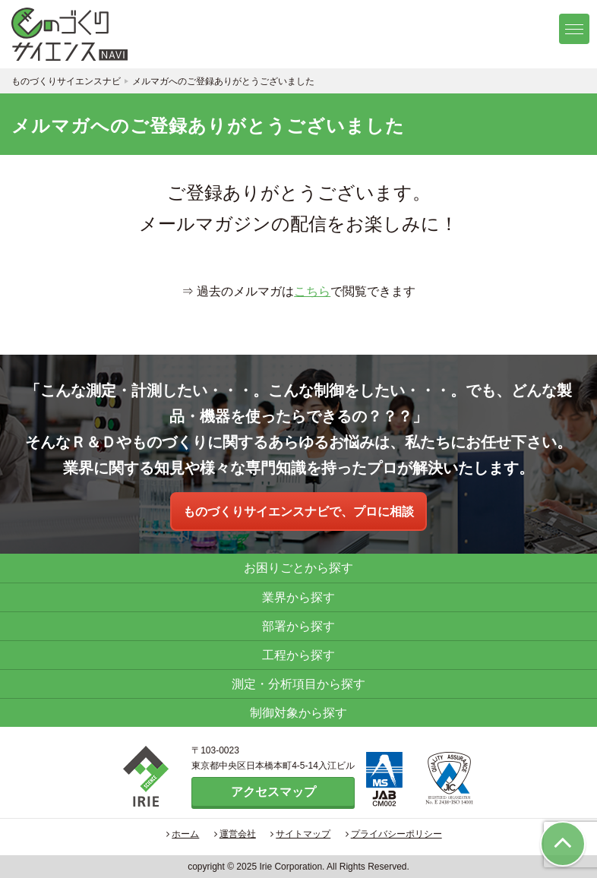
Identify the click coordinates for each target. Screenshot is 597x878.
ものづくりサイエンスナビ (87, 34)
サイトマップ (300, 834)
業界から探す (298, 597)
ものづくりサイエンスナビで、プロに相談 (298, 511)
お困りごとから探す (298, 567)
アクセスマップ (273, 791)
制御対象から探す (298, 712)
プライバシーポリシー (394, 834)
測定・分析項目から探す (298, 683)
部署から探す (298, 626)
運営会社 (235, 834)
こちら (312, 291)
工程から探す (298, 655)
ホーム (182, 834)
